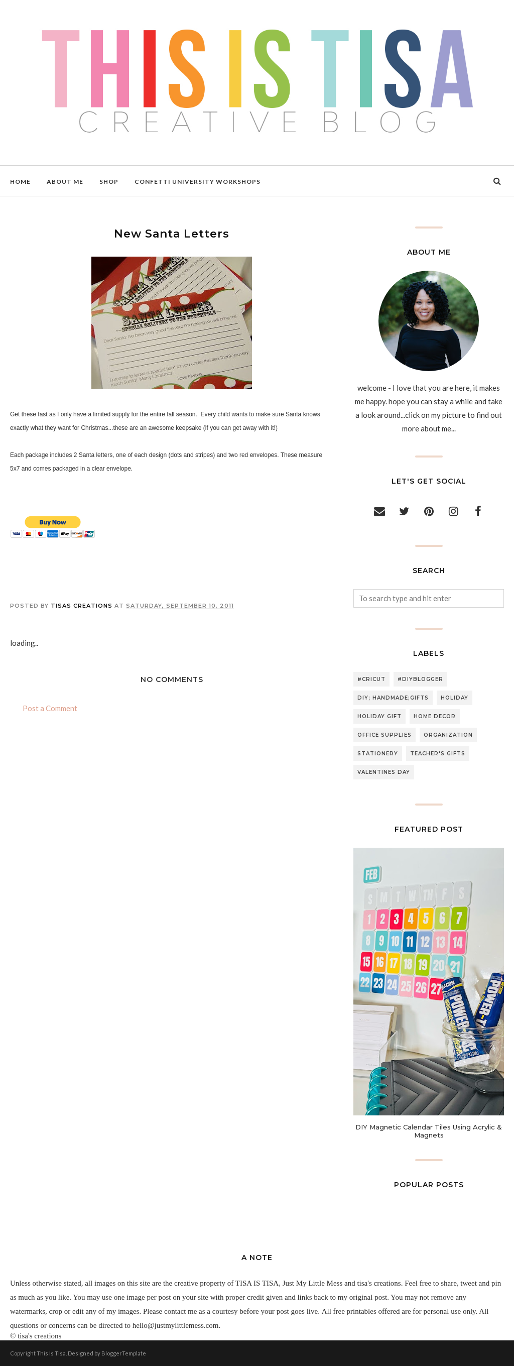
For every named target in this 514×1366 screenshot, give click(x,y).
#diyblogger (420, 679)
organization (448, 735)
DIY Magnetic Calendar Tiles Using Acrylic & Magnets (428, 1131)
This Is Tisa (51, 1353)
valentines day (383, 772)
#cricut (371, 679)
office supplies (384, 735)
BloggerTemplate (123, 1353)
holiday (454, 698)
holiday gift (379, 716)
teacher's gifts (437, 753)
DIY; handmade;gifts (393, 698)
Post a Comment (50, 708)
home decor (435, 716)
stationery (377, 753)
